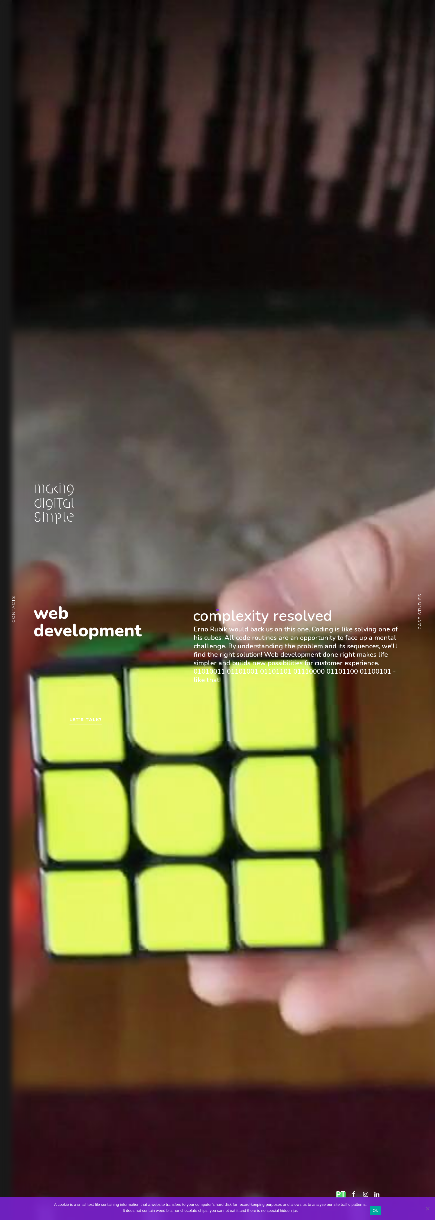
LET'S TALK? (85, 722)
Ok (375, 1210)
